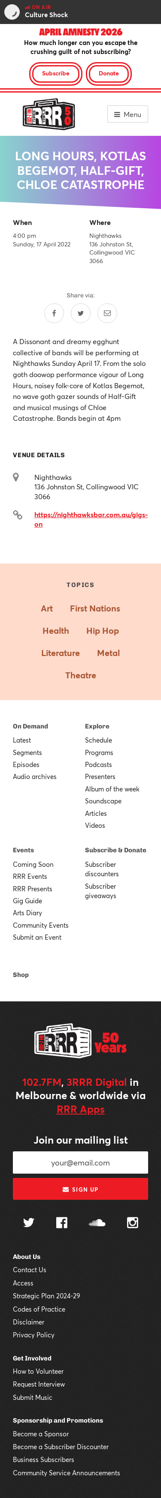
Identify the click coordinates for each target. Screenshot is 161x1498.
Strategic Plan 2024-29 (46, 1295)
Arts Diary (27, 912)
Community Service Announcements (66, 1472)
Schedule (98, 740)
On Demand (30, 726)
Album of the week (112, 789)
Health (56, 630)
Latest (22, 740)
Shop (21, 975)
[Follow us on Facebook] (61, 1224)
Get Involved (32, 1358)
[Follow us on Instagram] (132, 1224)
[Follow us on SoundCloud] (97, 1223)
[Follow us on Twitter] (29, 1223)
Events (23, 850)
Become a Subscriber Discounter (61, 1446)
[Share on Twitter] (81, 313)
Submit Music (32, 1397)
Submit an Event (37, 937)
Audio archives (35, 776)
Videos (95, 825)
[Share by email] (107, 313)
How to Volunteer (38, 1371)
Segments (27, 752)
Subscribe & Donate (115, 850)
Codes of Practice (39, 1309)
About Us (26, 1257)
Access (23, 1283)
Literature (60, 653)
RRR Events (30, 876)
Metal (108, 653)
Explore (97, 726)
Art (47, 608)
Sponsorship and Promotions (58, 1420)
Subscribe (56, 73)
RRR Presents (32, 888)
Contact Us (29, 1269)
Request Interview (39, 1384)
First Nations (95, 608)
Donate (109, 73)
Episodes (26, 764)
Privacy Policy (34, 1334)
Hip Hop (102, 630)
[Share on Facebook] (54, 313)
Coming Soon (33, 864)
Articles (96, 813)
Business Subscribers (43, 1459)
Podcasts (98, 764)
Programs (99, 752)
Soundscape (103, 801)
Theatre (80, 675)
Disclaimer (28, 1322)
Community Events (41, 925)
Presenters (100, 776)
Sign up (80, 1189)
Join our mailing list (80, 1140)
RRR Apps (81, 1109)
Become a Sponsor (41, 1433)
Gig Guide (27, 900)
